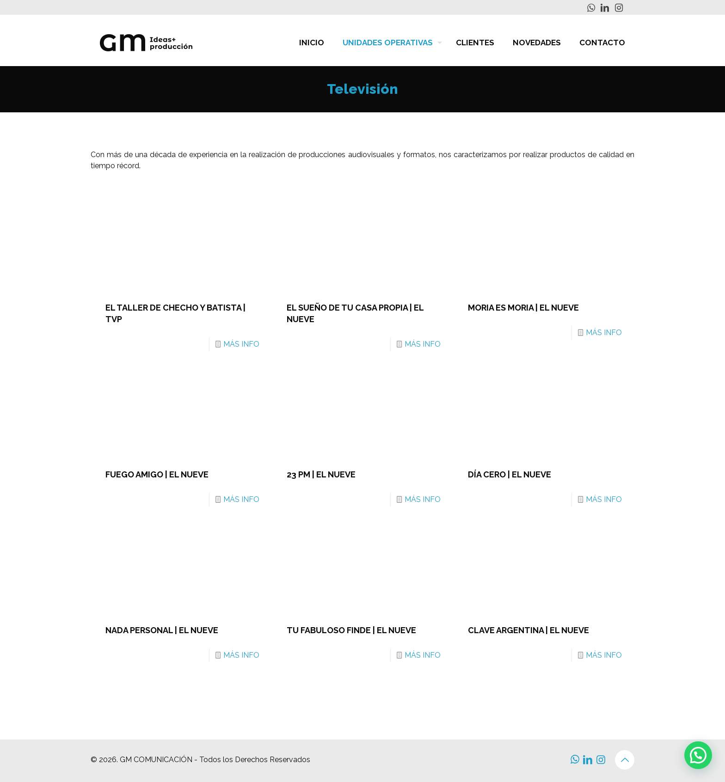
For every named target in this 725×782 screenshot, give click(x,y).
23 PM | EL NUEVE (321, 474)
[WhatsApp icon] (591, 7)
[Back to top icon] (624, 760)
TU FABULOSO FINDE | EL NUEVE (351, 630)
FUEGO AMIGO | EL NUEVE (157, 474)
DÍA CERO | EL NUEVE (509, 474)
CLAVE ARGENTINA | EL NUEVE (528, 630)
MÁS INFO (241, 344)
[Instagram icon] (618, 7)
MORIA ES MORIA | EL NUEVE (523, 307)
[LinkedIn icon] (604, 7)
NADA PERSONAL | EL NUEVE (161, 630)
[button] (698, 755)
